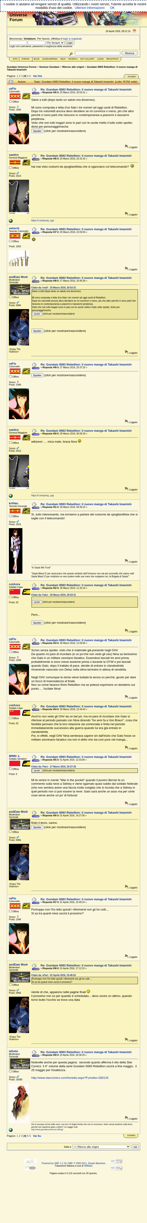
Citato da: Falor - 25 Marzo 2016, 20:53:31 (53, 595)
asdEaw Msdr (18, 277)
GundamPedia (50, 59)
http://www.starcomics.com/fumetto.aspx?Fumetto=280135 (70, 1077)
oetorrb (14, 228)
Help (63, 59)
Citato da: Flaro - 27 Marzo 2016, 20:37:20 (53, 766)
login (65, 38)
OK (112, 8)
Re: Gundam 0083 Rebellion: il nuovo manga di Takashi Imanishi (86, 89)
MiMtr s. (14, 756)
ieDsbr (13, 1051)
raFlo (12, 88)
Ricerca (73, 59)
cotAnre (14, 584)
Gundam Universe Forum (21, 67)
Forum (25, 59)
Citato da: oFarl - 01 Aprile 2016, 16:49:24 (53, 975)
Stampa (132, 77)
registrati (76, 38)
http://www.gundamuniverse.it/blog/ (47, 1129)
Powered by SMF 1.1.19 (54, 1163)
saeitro (14, 154)
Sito (15, 59)
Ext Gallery (87, 59)
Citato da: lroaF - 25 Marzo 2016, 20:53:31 (53, 287)
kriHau (13, 503)
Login (100, 59)
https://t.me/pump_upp (42, 220)
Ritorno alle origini (73, 67)
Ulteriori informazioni (89, 8)
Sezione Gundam (49, 67)
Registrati (112, 59)
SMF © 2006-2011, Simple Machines (86, 1163)
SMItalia (88, 1166)
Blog (37, 59)
